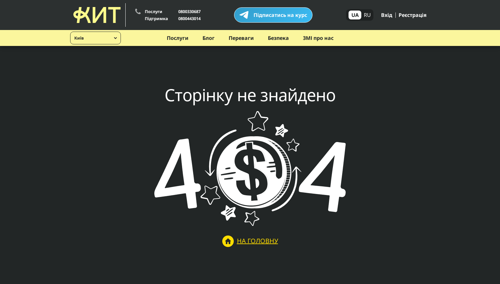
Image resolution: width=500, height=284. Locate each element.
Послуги (177, 37)
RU (367, 15)
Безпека (278, 37)
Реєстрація (413, 15)
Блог (208, 37)
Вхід (386, 15)
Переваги (241, 37)
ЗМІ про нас (318, 37)
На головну (250, 241)
